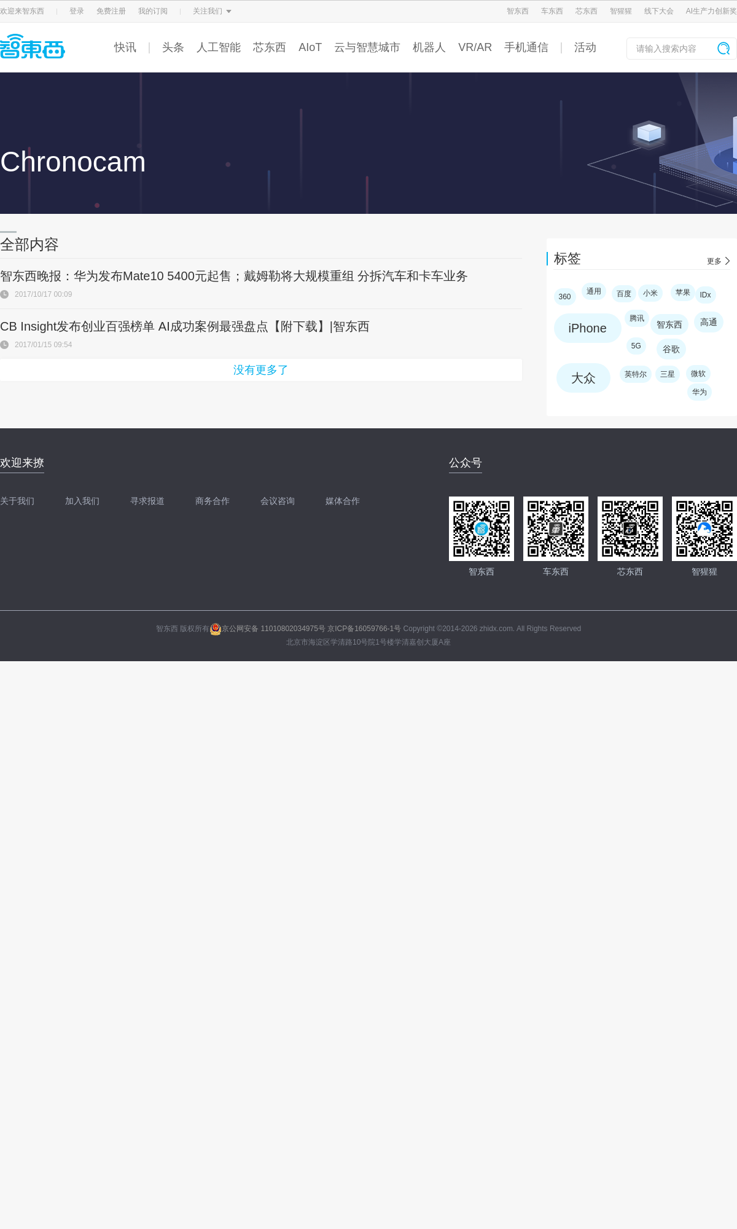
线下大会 (659, 11)
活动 (585, 47)
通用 (594, 291)
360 (565, 297)
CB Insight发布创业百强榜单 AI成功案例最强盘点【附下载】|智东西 (185, 326)
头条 (173, 47)
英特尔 (636, 374)
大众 (583, 378)
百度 (624, 293)
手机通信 (526, 47)
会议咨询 (277, 501)
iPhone (588, 328)
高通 (708, 322)
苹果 (683, 292)
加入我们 (82, 501)
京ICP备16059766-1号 (364, 628)
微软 (698, 373)
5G (636, 346)
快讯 (125, 47)
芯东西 (586, 11)
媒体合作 (343, 501)
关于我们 (17, 501)
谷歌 (671, 349)
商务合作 (212, 501)
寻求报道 (147, 501)
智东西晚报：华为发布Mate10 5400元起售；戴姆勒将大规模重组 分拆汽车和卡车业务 (234, 276)
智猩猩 (621, 11)
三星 (667, 374)
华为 (699, 392)
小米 (650, 293)
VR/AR (475, 47)
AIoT (310, 47)
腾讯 (637, 318)
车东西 (552, 11)
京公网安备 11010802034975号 (267, 628)
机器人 (429, 47)
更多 (714, 261)
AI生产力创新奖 (711, 11)
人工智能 (219, 47)
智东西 (518, 11)
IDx (705, 295)
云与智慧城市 (367, 47)
